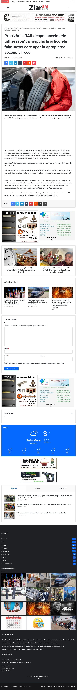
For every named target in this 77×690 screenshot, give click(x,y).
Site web (42, 356)
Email (6, 356)
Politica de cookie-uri (69, 686)
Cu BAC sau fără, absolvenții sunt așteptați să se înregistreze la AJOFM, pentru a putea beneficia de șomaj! (34, 646)
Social (12, 28)
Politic (4, 560)
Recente (37, 488)
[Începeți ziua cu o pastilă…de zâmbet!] (38, 623)
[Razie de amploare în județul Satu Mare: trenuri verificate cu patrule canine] (63, 594)
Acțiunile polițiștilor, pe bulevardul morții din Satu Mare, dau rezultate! (24, 649)
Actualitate (6, 539)
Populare (14, 488)
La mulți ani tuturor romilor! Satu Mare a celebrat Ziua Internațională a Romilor (32, 1)
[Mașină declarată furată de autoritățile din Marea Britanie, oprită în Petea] (38, 292)
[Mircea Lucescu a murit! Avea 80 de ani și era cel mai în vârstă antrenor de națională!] (63, 608)
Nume (6, 348)
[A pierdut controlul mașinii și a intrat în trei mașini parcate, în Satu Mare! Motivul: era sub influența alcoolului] (13, 594)
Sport (4, 557)
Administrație (6, 554)
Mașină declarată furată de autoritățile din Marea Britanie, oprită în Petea (37, 302)
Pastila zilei (6, 551)
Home (6, 28)
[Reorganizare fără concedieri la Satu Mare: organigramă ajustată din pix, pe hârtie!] (38, 580)
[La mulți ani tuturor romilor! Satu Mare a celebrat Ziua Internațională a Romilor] (14, 292)
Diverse (5, 542)
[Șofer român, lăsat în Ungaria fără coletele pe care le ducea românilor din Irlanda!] (9, 515)
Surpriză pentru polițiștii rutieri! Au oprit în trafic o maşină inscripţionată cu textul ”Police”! (44, 504)
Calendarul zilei (7, 563)
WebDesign (22, 686)
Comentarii (62, 488)
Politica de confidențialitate (54, 686)
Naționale (5, 548)
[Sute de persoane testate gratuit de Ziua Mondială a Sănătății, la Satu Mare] (63, 623)
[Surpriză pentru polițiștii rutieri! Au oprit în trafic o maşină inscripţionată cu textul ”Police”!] (9, 507)
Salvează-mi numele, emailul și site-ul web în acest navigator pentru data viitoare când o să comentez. (35, 363)
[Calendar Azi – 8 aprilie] (13, 623)
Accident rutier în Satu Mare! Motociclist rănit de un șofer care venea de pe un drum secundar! (31, 643)
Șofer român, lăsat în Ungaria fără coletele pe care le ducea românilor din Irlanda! (41, 513)
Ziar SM (8, 58)
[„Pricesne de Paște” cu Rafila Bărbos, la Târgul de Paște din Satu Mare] (13, 608)
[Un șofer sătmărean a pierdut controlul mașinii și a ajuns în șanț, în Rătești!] (38, 594)
